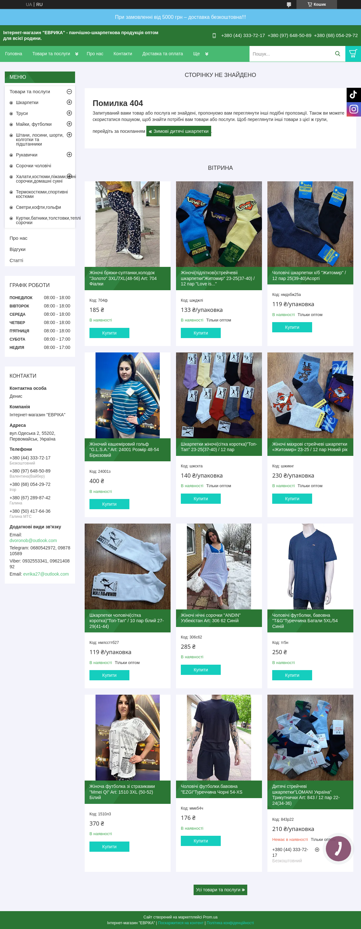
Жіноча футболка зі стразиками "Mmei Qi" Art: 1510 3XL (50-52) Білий (122, 792)
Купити (109, 333)
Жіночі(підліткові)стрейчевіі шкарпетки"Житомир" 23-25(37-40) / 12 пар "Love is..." (218, 278)
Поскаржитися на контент (181, 923)
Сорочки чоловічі (33, 165)
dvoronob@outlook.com (33, 540)
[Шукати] (337, 54)
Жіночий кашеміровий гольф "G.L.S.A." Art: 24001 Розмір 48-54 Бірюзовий (124, 450)
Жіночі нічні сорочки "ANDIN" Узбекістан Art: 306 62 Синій (211, 618)
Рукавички (26, 154)
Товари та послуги (51, 53)
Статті (16, 260)
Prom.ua (210, 917)
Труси (22, 113)
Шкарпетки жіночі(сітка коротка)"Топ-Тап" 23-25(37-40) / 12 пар (219, 447)
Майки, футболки (34, 124)
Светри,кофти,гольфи (38, 207)
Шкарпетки (27, 102)
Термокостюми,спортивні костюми (42, 194)
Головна (13, 53)
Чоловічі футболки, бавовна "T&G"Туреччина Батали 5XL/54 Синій (305, 621)
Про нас (95, 53)
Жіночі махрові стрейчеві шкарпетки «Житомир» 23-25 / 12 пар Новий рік (309, 447)
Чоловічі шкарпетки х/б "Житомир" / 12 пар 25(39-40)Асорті (309, 275)
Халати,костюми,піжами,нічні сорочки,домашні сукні (45, 179)
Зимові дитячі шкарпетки (180, 131)
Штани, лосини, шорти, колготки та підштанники (40, 139)
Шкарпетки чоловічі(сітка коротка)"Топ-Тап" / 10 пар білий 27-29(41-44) (126, 621)
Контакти (122, 53)
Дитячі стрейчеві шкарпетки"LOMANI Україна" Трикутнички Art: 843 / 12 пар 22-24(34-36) (306, 795)
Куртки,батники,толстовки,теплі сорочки (45, 220)
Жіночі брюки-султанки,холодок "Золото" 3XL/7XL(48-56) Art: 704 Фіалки (123, 278)
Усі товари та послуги (218, 889)
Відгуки (18, 249)
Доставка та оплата (162, 53)
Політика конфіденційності (230, 923)
